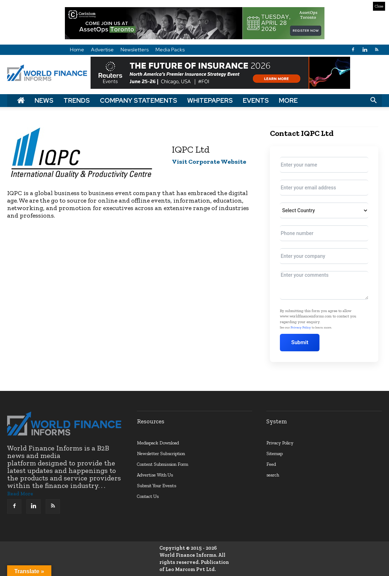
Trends (76, 100)
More (288, 100)
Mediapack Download (158, 442)
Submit (299, 342)
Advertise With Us (155, 475)
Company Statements (138, 100)
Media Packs (170, 49)
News (44, 100)
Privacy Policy (301, 327)
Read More (20, 494)
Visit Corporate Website (209, 161)
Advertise (102, 49)
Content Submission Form (162, 464)
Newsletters (135, 49)
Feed (271, 464)
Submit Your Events (156, 485)
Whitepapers (210, 100)
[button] (373, 100)
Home (77, 49)
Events (256, 100)
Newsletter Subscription (161, 453)
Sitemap (274, 453)
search (272, 475)
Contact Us (148, 496)
